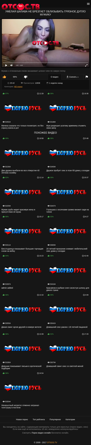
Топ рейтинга (39, 419)
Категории (70, 419)
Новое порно (22, 419)
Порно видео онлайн (41, 433)
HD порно (18, 87)
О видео (54, 77)
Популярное (55, 419)
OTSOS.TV (52, 442)
